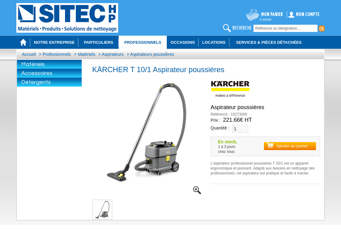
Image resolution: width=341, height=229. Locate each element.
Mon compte (307, 14)
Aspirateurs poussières (152, 54)
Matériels (86, 54)
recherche (242, 28)
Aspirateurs (113, 54)
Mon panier (272, 14)
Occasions (182, 42)
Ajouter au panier (292, 146)
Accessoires (36, 73)
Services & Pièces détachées (269, 42)
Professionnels (57, 54)
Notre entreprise (54, 42)
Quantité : (220, 127)
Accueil (29, 54)
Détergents (36, 82)
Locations (214, 42)
